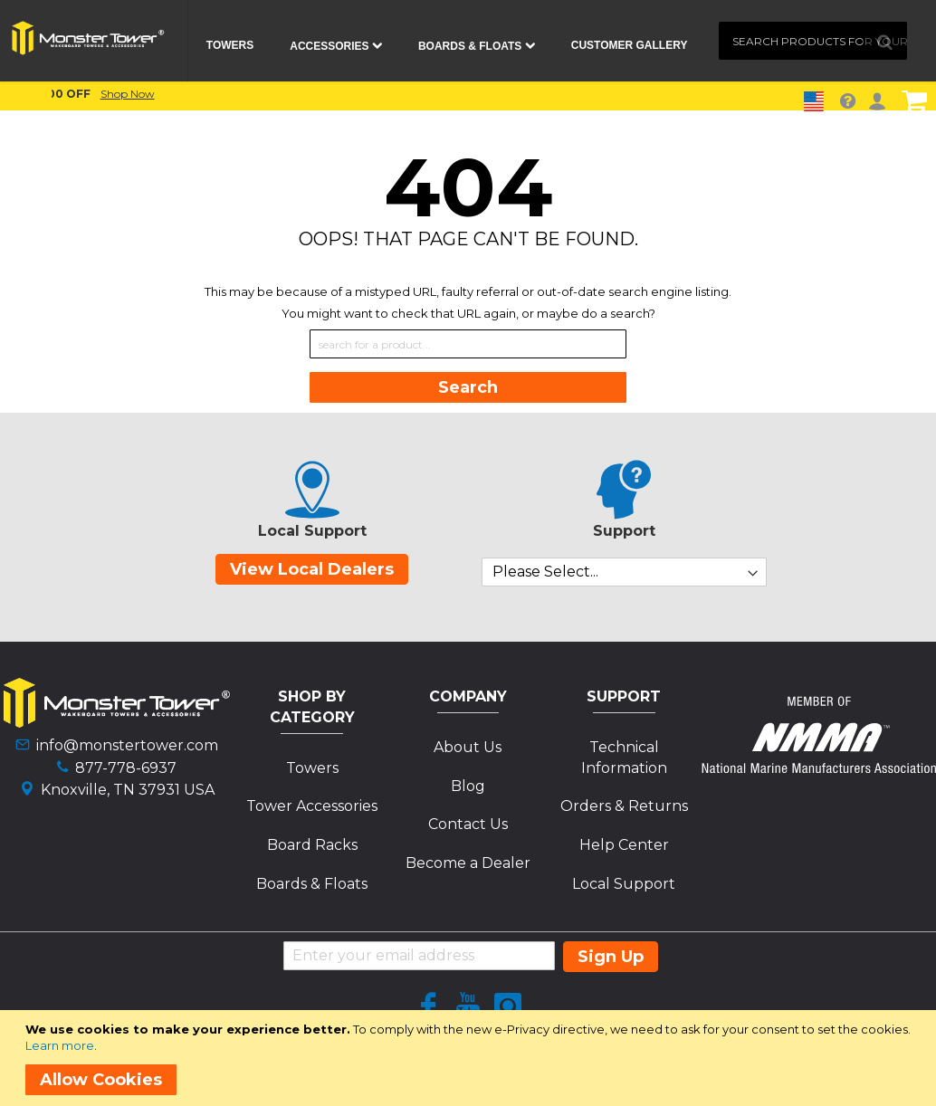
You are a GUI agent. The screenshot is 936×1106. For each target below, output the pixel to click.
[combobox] (813, 41)
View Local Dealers (312, 569)
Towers (312, 768)
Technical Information (624, 758)
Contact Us (468, 824)
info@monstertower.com (127, 745)
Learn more (59, 1045)
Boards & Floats (312, 883)
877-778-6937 (126, 768)
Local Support (623, 883)
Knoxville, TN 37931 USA (128, 789)
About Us (467, 747)
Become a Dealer (468, 863)
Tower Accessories (311, 806)
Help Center (624, 844)
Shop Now (653, 93)
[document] (471, 1058)
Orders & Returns (624, 806)
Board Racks (312, 844)
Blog (468, 786)
